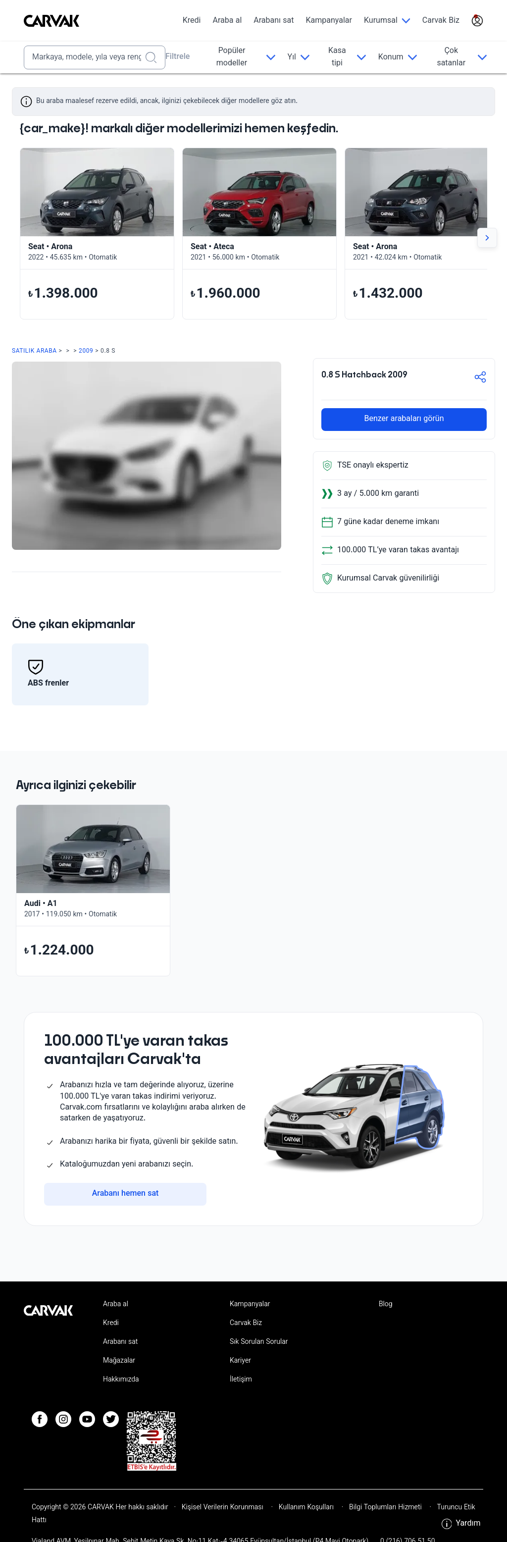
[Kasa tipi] (344, 57)
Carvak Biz (440, 21)
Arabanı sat (274, 21)
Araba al (227, 21)
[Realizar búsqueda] (154, 57)
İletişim (241, 1380)
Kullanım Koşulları (306, 1507)
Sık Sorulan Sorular (259, 1342)
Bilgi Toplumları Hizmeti (385, 1507)
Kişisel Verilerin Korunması (222, 1507)
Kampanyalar (329, 21)
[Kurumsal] (387, 21)
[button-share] (480, 379)
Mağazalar (119, 1361)
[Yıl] (299, 58)
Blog (386, 1304)
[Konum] (397, 58)
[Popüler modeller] (238, 57)
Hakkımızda (121, 1380)
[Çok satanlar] (458, 57)
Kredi (192, 21)
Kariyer (240, 1361)
